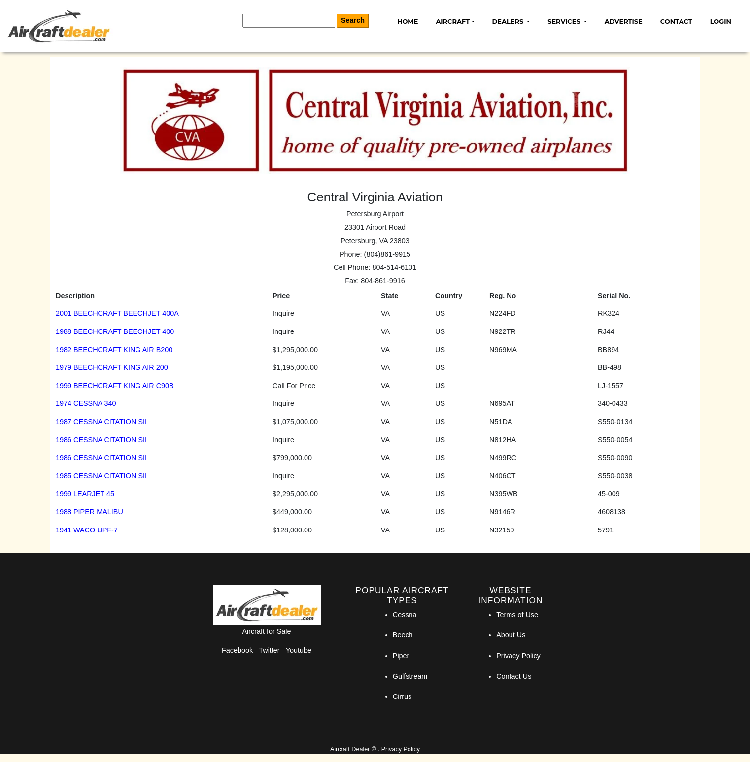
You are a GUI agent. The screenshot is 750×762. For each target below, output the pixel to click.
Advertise (624, 21)
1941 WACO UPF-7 (87, 530)
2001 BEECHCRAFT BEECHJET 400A (117, 313)
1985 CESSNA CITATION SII (101, 476)
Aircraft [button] (453, 21)
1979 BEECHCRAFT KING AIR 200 (112, 367)
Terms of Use (517, 615)
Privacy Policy (518, 656)
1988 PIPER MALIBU (89, 512)
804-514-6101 (394, 267)
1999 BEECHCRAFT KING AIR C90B (115, 386)
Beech (403, 635)
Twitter (269, 650)
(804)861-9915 (387, 254)
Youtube (298, 650)
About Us (510, 635)
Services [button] (564, 21)
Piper (401, 656)
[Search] (288, 21)
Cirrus (402, 696)
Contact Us (513, 676)
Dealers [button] (508, 21)
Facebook (237, 650)
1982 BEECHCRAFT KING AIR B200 (114, 350)
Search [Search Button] (353, 20)
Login (720, 21)
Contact (676, 21)
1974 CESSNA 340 (86, 403)
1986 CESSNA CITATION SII (101, 440)
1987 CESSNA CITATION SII (101, 422)
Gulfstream (410, 676)
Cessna (405, 615)
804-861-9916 (383, 281)
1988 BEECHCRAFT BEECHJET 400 (115, 331)
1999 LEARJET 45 (85, 493)
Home (407, 21)
